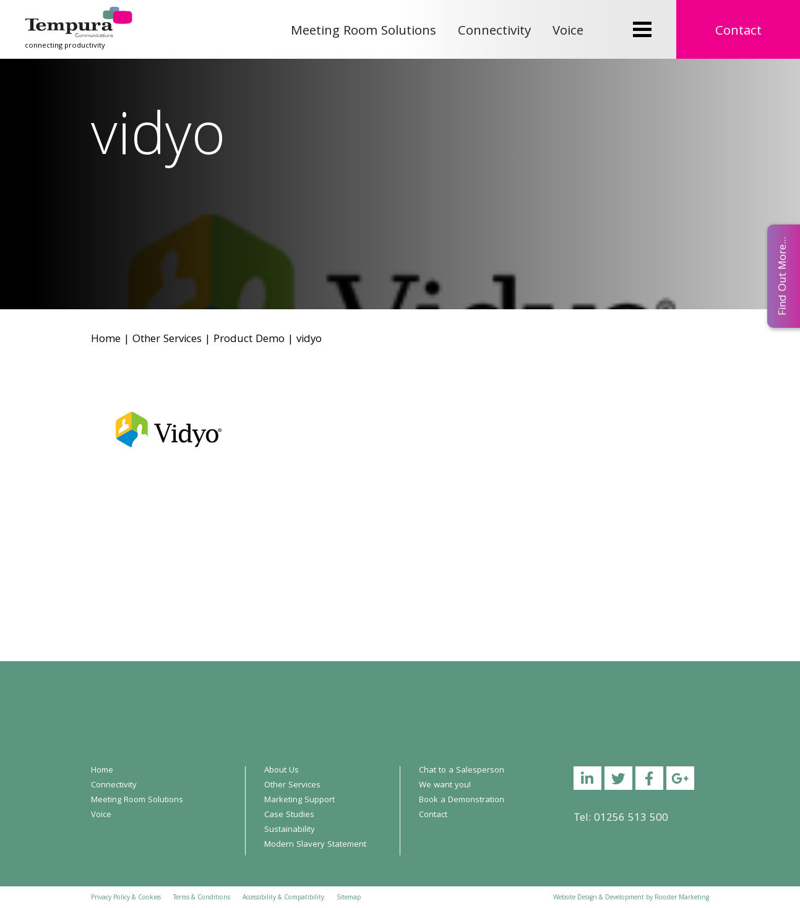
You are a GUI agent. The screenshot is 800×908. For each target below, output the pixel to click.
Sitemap (349, 898)
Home (106, 340)
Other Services (167, 340)
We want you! (445, 785)
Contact (738, 32)
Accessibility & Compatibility (283, 898)
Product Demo (249, 340)
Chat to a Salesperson (461, 770)
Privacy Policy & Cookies (126, 898)
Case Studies (289, 815)
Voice (568, 32)
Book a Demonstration (461, 800)
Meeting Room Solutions (363, 32)
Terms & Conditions (201, 898)
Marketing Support (299, 800)
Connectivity (494, 32)
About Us (281, 770)
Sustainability (289, 830)
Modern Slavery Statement (315, 845)
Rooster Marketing (682, 898)
